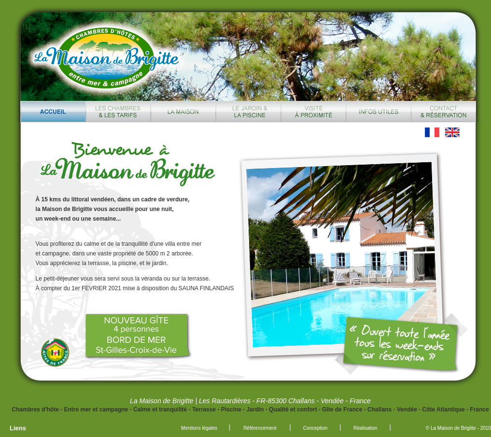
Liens (18, 428)
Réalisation (365, 428)
